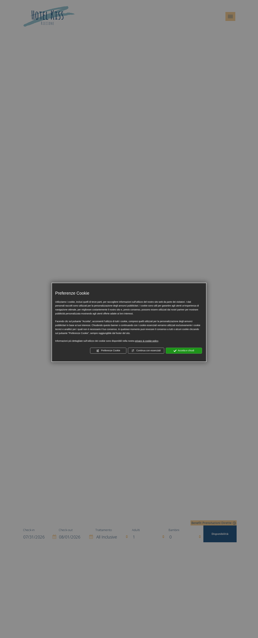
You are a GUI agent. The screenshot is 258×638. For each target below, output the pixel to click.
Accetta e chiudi (184, 350)
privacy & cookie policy (146, 341)
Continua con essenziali (146, 350)
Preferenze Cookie (108, 350)
